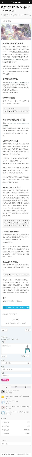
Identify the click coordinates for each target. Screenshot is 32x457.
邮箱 (2, 366)
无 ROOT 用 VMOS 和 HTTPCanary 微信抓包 (19, 406)
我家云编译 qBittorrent (12, 391)
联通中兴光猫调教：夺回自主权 (12, 301)
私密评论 (24, 356)
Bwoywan (5, 14)
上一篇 (4, 330)
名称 (3, 360)
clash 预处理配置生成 (12, 401)
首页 (5, 21)
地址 (2, 373)
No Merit (20, 16)
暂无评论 (5, 16)
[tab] (6, 387)
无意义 (24, 454)
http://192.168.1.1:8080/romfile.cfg (18, 82)
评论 (3, 342)
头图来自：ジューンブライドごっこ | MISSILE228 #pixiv (16, 307)
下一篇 (28, 330)
